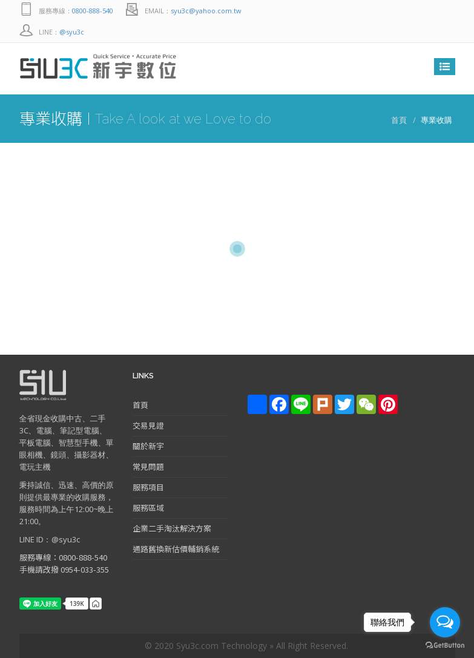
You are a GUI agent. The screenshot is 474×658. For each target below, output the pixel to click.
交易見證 (148, 425)
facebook (443, 10)
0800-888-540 (92, 10)
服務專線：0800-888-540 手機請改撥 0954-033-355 (64, 563)
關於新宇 (148, 446)
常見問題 (148, 466)
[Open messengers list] (445, 622)
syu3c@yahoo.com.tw (206, 10)
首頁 (399, 119)
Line (419, 10)
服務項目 (148, 487)
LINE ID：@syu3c (49, 539)
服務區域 (148, 507)
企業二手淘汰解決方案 (172, 528)
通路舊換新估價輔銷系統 (176, 548)
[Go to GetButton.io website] (445, 646)
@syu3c (71, 31)
